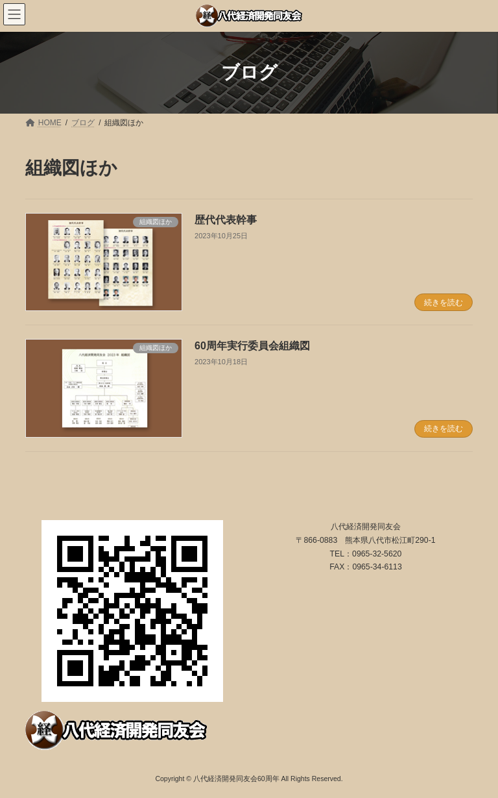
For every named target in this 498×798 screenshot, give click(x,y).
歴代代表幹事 (226, 219)
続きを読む (443, 302)
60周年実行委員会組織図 (252, 345)
